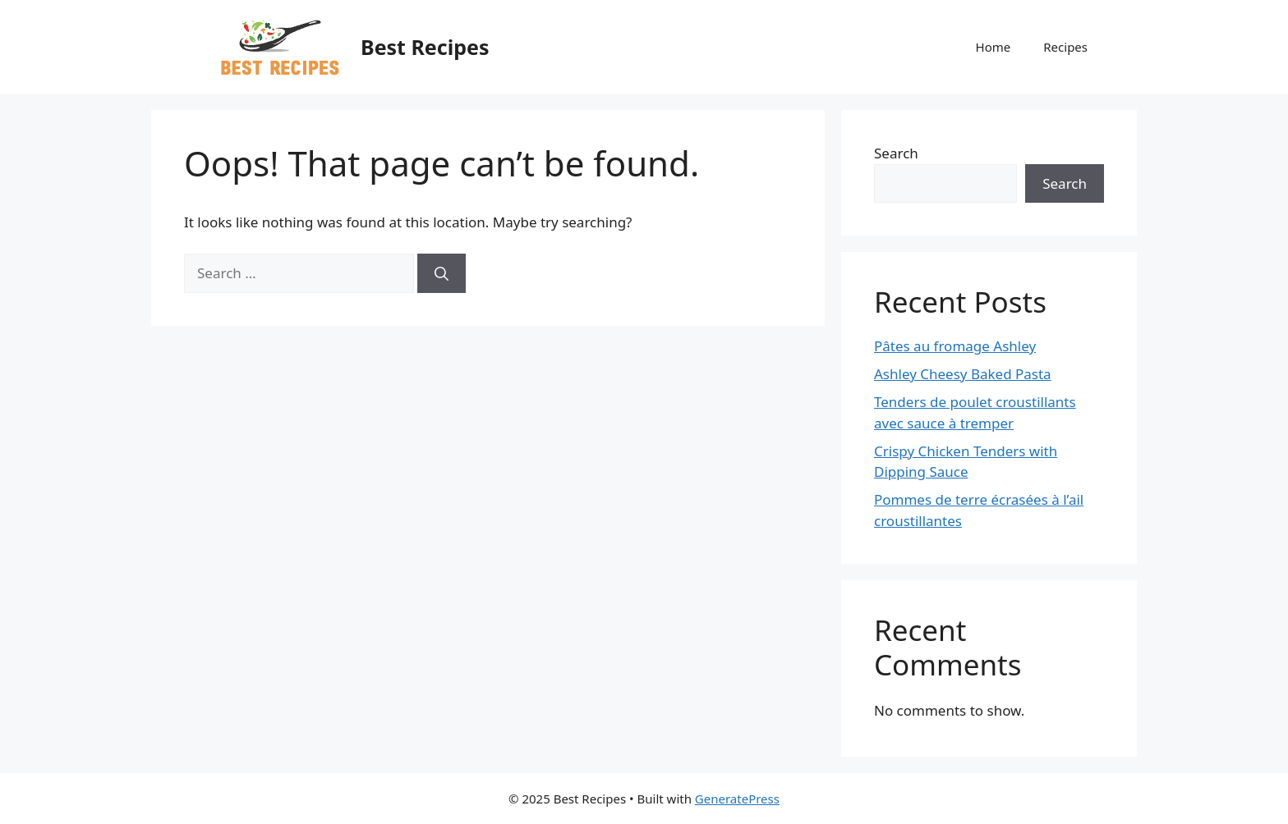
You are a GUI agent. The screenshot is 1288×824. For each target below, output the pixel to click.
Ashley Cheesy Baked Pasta (962, 373)
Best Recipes (425, 47)
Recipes (1065, 47)
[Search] (441, 273)
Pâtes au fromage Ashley (955, 345)
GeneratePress (737, 798)
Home (993, 47)
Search (896, 153)
